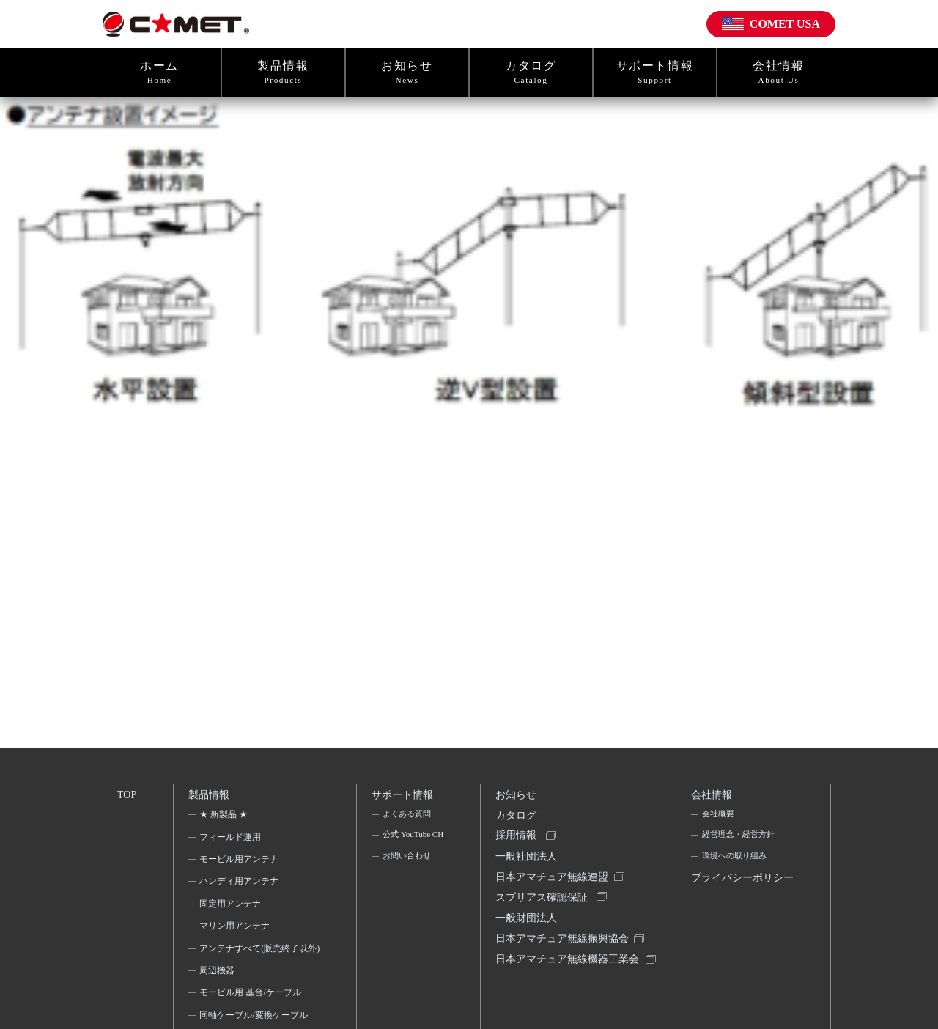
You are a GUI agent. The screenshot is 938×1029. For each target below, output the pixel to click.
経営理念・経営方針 (740, 841)
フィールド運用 (231, 841)
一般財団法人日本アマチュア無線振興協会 (564, 945)
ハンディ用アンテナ (240, 885)
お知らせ (407, 72)
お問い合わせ (407, 882)
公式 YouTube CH (407, 850)
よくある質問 (407, 819)
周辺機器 (218, 994)
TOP (127, 795)
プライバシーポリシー (739, 898)
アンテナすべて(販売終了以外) (255, 961)
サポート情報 (655, 72)
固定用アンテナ (231, 908)
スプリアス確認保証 (544, 911)
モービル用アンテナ (240, 863)
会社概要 (718, 819)
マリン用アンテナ (236, 930)
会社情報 (778, 72)
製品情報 (283, 72)
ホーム (159, 72)
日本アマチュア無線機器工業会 (564, 989)
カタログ (531, 72)
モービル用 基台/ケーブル (251, 1016)
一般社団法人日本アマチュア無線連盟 (554, 877)
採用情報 (518, 843)
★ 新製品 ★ (225, 819)
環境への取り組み (736, 863)
